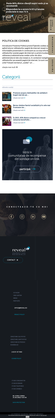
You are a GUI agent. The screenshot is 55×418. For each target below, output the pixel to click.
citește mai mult (10, 67)
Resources (52, 45)
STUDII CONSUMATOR (18, 380)
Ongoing (52, 65)
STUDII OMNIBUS (17, 389)
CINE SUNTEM (17, 295)
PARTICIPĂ (16, 301)
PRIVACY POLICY (19, 314)
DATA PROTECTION (19, 402)
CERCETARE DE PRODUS (17, 342)
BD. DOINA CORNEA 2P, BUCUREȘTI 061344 (20, 396)
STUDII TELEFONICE (18, 386)
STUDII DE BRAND (17, 383)
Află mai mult (43, 415)
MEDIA (15, 298)
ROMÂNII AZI (14, 345)
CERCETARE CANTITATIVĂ (18, 339)
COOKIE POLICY (16, 358)
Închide (27, 416)
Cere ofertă (51, 24)
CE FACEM (16, 292)
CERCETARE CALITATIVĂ (17, 336)
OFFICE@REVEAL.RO (20, 308)
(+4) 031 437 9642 (17, 352)
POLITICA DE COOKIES (15, 40)
